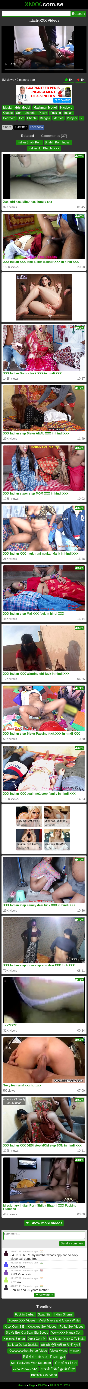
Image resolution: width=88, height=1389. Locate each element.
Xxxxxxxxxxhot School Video (28, 1350)
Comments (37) (54, 136)
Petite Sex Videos (71, 1326)
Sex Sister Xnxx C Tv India (67, 1338)
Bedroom (9, 118)
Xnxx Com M (37, 1338)
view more (44, 1294)
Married (58, 118)
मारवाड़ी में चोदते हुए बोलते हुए (58, 1368)
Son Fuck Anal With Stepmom (31, 1362)
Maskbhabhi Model (16, 107)
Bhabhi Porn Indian (58, 142)
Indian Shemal (63, 1314)
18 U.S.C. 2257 (60, 1385)
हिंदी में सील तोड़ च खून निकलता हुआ (44, 1356)
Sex (18, 112)
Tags (32, 1385)
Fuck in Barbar (24, 1314)
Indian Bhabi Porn (29, 142)
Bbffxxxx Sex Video (44, 1375)
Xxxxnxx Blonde (14, 1338)
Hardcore (66, 107)
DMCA (42, 1385)
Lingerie (30, 112)
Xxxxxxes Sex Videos (42, 1326)
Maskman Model (45, 107)
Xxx (21, 118)
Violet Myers (58, 1350)
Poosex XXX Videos (21, 1320)
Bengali (45, 118)
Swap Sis (44, 1314)
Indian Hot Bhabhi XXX (44, 148)
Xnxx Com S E (14, 1326)
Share (7, 127)
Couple (8, 112)
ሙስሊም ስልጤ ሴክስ (25, 1368)
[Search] (36, 14)
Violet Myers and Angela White (59, 1320)
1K (68, 79)
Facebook (36, 127)
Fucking (55, 112)
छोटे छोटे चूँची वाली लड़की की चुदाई (60, 1344)
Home (22, 1385)
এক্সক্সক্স (74, 1350)
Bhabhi (32, 118)
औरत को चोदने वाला (65, 1362)
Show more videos (44, 1223)
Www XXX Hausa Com (66, 1332)
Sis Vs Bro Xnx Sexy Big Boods (27, 1332)
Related (27, 136)
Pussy (43, 112)
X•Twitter (21, 127)
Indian (68, 112)
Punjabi (72, 118)
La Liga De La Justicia (22, 1344)
